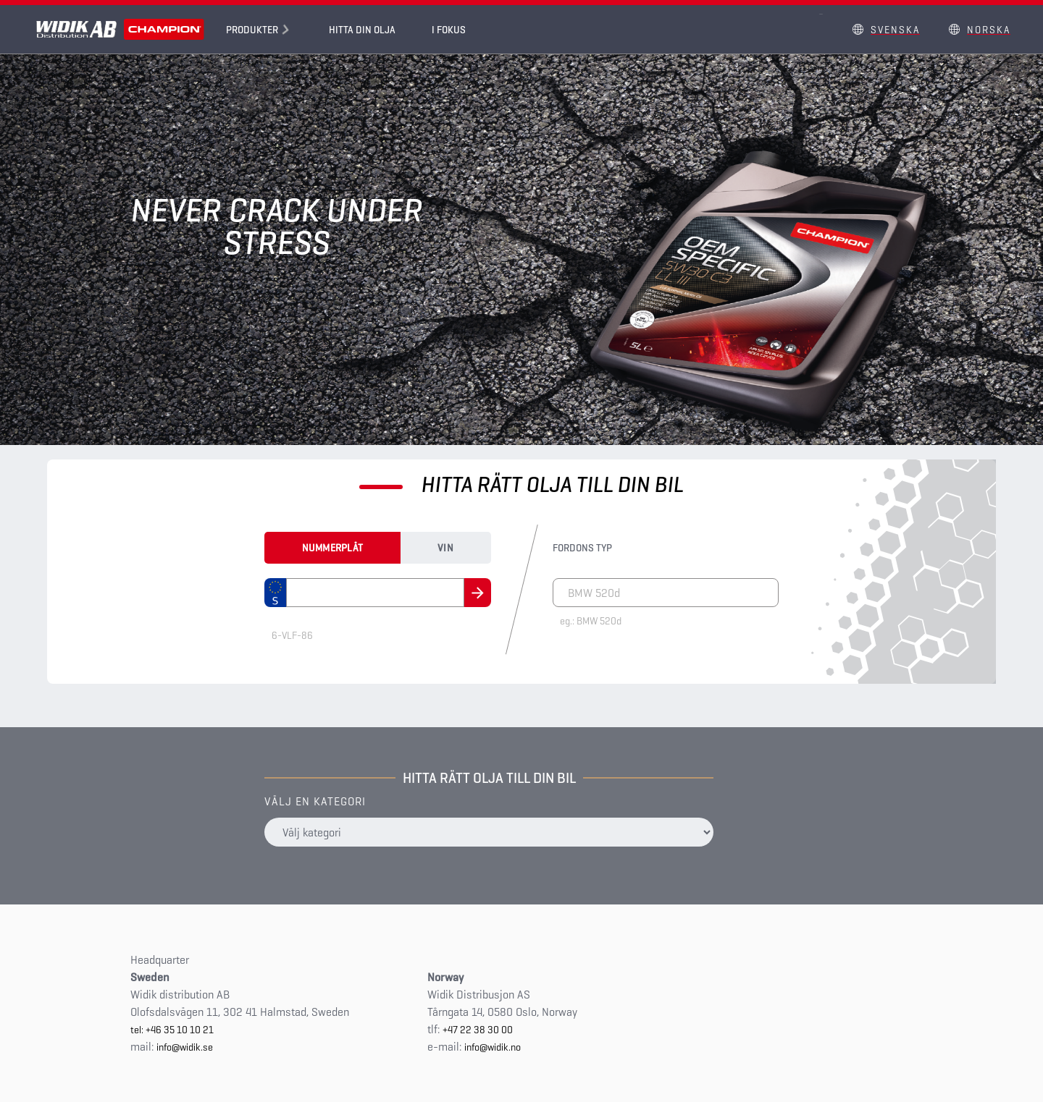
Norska (988, 29)
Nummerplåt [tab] (333, 547)
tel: (138, 1029)
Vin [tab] (445, 547)
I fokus (449, 29)
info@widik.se (184, 1047)
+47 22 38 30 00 (478, 1029)
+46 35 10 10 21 (180, 1029)
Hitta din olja (362, 29)
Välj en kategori (315, 801)
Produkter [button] (252, 29)
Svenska (895, 29)
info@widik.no (492, 1047)
